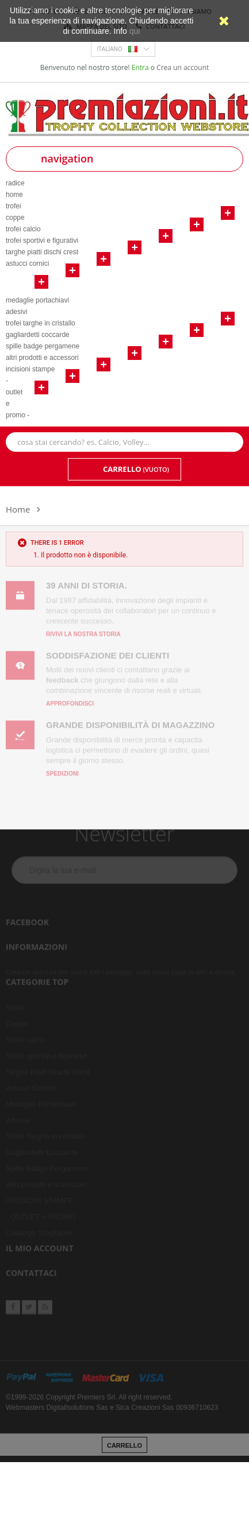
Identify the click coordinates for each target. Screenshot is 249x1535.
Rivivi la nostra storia (83, 630)
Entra (141, 67)
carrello (124, 1442)
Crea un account (182, 67)
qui (134, 31)
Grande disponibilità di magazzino (130, 721)
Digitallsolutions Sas (77, 1404)
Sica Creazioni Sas (145, 1404)
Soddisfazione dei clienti (107, 651)
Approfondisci (70, 700)
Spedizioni (62, 769)
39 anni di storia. (86, 582)
